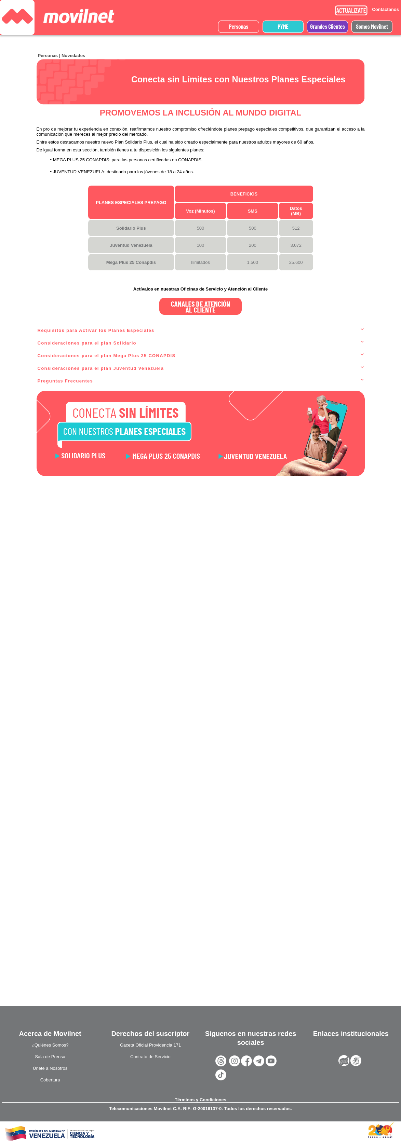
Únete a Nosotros (50, 1068)
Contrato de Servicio (150, 1056)
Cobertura (50, 1079)
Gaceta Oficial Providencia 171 (150, 1045)
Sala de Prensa (50, 1056)
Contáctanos (385, 9)
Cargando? (201, 649)
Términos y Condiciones (200, 1099)
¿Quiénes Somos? (50, 1045)
